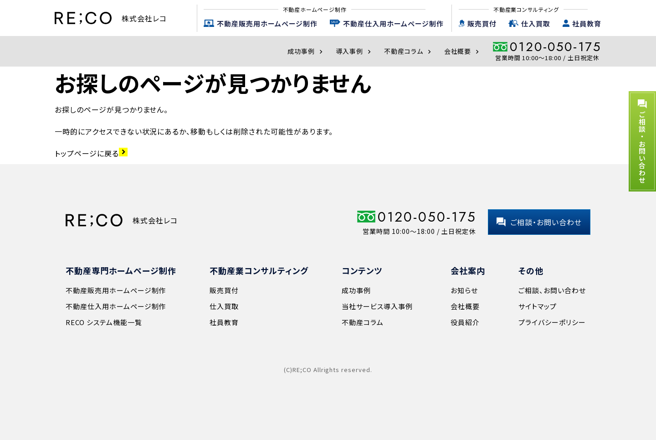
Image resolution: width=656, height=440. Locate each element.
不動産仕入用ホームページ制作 (393, 23)
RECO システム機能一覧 (104, 322)
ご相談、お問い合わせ (552, 290)
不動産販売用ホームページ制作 (267, 23)
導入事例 (354, 51)
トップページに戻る (91, 153)
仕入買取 (535, 23)
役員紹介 (465, 322)
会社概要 (463, 51)
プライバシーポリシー (552, 322)
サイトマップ (537, 306)
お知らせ (464, 290)
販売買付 (482, 23)
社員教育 (586, 23)
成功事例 (306, 51)
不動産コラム (408, 51)
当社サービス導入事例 (377, 306)
